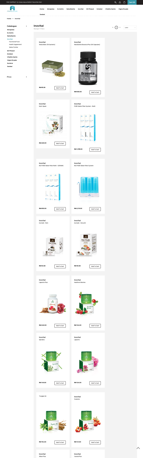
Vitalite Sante (110, 9)
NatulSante (71, 9)
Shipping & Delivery (21, 413)
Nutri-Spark (118, 43)
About (40, 402)
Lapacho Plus (118, 159)
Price (9, 76)
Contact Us (42, 410)
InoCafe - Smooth (85, 159)
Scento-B (65, 427)
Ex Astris (60, 9)
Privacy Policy (19, 423)
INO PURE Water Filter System (118, 102)
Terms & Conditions (21, 420)
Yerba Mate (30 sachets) (52, 43)
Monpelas (50, 9)
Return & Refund (20, 417)
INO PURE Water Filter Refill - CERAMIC (85, 102)
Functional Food (14, 42)
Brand (64, 402)
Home (42, 9)
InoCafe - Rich (52, 159)
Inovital (80, 9)
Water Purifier (13, 47)
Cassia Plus (52, 328)
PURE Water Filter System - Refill (52, 102)
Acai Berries (85, 328)
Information (19, 402)
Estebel (99, 9)
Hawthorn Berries (52, 216)
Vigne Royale (123, 9)
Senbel (42, 14)
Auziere (10, 63)
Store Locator (43, 413)
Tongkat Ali (43, 271)
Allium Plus (118, 273)
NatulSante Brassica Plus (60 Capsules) (85, 44)
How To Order (19, 407)
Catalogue (12, 26)
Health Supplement (15, 44)
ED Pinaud (90, 9)
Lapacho (118, 216)
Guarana (85, 273)
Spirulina (85, 216)
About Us (41, 407)
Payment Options (20, 410)
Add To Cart (59, 85)
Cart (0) (132, 2)
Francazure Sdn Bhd (71, 455)
